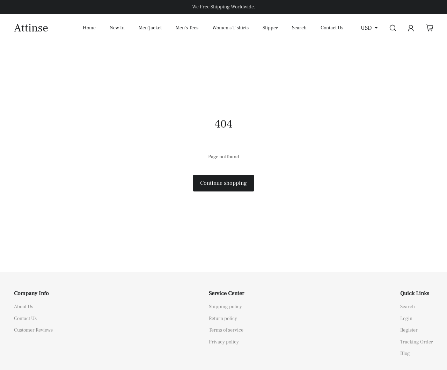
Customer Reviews (33, 330)
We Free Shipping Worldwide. (223, 7)
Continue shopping (223, 183)
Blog (405, 353)
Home (89, 28)
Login (406, 318)
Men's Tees (187, 28)
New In (117, 28)
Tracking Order (416, 342)
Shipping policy (225, 307)
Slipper (270, 28)
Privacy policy (224, 342)
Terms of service (226, 330)
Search (299, 28)
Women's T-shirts (230, 28)
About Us (23, 307)
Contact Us (332, 28)
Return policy (223, 318)
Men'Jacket (150, 28)
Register (409, 330)
